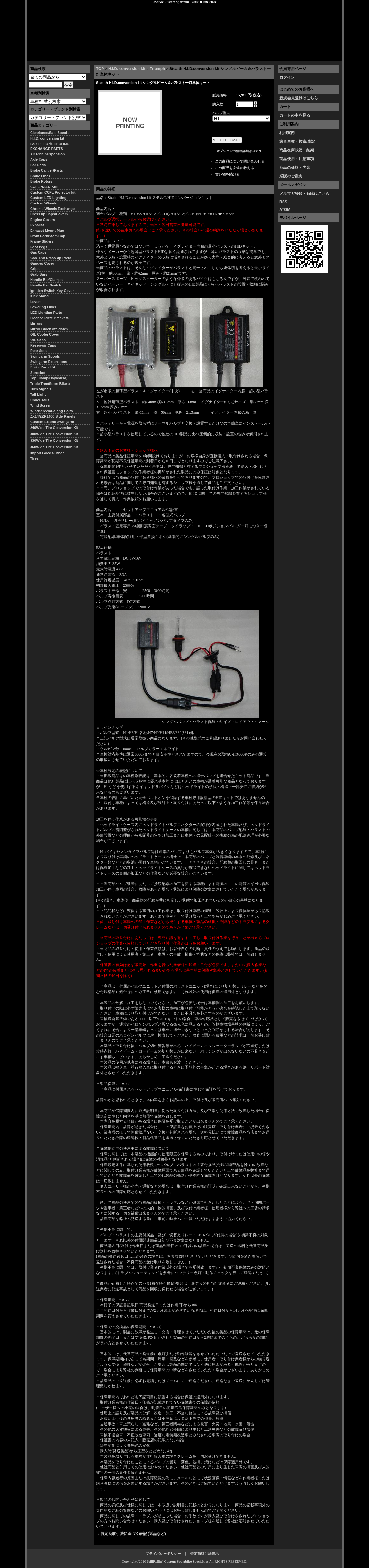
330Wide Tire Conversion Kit (56, 440)
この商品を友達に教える (234, 168)
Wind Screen (41, 405)
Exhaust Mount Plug (47, 230)
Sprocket (37, 373)
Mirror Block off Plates (49, 329)
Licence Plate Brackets (49, 318)
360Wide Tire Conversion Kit (56, 447)
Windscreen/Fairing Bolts (51, 411)
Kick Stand (39, 296)
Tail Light (38, 394)
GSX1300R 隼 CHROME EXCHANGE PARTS (49, 146)
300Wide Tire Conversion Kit (56, 434)
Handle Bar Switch (45, 285)
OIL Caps (38, 340)
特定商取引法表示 (204, 1553)
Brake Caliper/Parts (46, 170)
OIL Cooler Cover (44, 334)
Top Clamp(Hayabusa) (48, 378)
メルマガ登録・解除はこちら (304, 193)
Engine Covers (42, 220)
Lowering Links (43, 307)
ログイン (287, 77)
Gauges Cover (42, 263)
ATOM (284, 209)
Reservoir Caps (43, 345)
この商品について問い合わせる (240, 161)
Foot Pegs (38, 247)
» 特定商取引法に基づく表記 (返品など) (132, 1533)
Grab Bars (38, 274)
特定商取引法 (76, 56)
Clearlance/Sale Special (50, 133)
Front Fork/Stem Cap (47, 236)
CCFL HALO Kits (44, 187)
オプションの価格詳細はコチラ (239, 151)
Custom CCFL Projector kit (52, 192)
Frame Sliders (42, 241)
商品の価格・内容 (294, 167)
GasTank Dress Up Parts (50, 258)
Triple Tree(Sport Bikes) (50, 383)
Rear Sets (38, 351)
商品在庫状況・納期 (296, 150)
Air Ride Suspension (47, 154)
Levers (35, 302)
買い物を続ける (227, 174)
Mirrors (36, 323)
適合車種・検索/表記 (297, 141)
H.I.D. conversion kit (126, 69)
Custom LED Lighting (48, 198)
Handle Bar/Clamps (46, 280)
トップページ (43, 56)
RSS (283, 202)
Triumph (157, 69)
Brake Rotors (41, 181)
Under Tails (39, 400)
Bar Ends (38, 165)
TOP (100, 69)
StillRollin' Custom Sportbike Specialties (178, 1561)
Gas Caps (38, 252)
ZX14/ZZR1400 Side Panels (52, 416)
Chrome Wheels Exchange (52, 209)
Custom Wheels (43, 203)
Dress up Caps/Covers (49, 214)
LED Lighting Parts (46, 312)
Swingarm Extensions (48, 362)
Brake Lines (40, 176)
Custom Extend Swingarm (52, 422)
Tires (34, 458)
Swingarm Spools (45, 356)
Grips (35, 269)
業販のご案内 (290, 176)
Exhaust (37, 225)
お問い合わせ (325, 56)
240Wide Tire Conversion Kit (56, 428)
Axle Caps (38, 159)
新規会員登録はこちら (298, 98)
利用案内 (287, 133)
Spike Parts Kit (42, 367)
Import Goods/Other (47, 453)
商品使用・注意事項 (296, 159)
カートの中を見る (294, 115)
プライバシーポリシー (117, 56)
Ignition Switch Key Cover (52, 291)
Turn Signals (40, 389)
